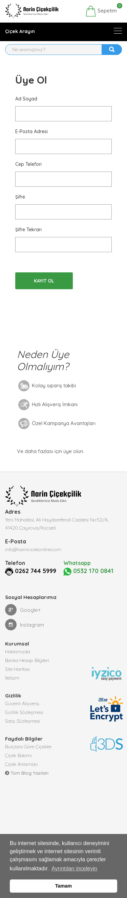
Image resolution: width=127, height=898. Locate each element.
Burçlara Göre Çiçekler (28, 747)
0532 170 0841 (88, 571)
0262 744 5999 (35, 571)
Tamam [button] (63, 886)
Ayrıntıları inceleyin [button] (74, 868)
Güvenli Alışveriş (22, 703)
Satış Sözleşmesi (22, 721)
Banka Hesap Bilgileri (27, 660)
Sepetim (101, 11)
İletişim (12, 678)
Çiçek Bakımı (18, 755)
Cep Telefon (28, 164)
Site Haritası (17, 669)
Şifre (20, 197)
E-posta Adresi (31, 131)
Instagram (24, 624)
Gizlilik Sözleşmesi (24, 712)
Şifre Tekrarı (28, 230)
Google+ (23, 610)
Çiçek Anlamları (21, 764)
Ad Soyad (26, 99)
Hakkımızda (17, 652)
